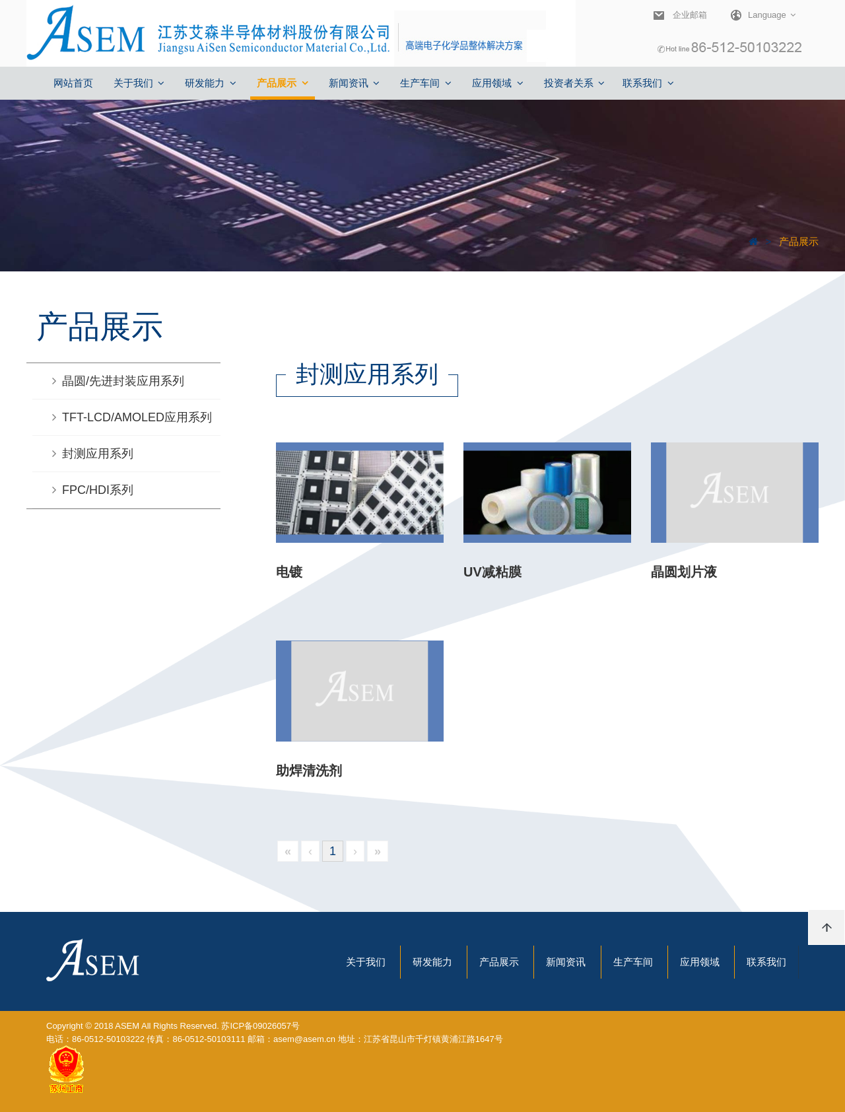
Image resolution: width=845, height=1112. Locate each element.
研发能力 (432, 961)
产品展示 (797, 241)
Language (756, 15)
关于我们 (366, 961)
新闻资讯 (566, 961)
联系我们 (766, 961)
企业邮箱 (688, 15)
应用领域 (700, 961)
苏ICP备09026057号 (260, 1026)
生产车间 (633, 961)
